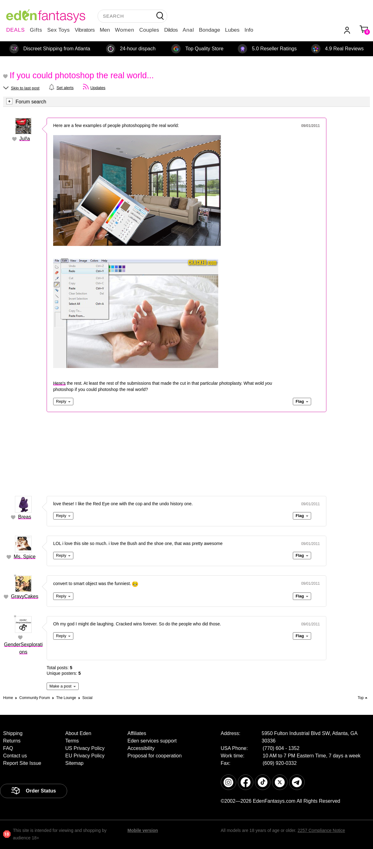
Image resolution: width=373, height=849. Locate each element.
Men (105, 30)
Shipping (12, 733)
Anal (188, 30)
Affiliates (136, 733)
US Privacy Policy (84, 748)
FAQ (8, 748)
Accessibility (140, 748)
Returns (12, 740)
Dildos (170, 30)
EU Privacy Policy (84, 755)
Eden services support (152, 740)
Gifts (36, 30)
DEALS (15, 30)
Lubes (232, 30)
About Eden (78, 733)
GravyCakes (24, 596)
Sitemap (74, 763)
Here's (59, 383)
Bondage (209, 30)
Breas (24, 517)
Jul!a (24, 138)
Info (248, 30)
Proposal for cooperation (154, 755)
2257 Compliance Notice (321, 830)
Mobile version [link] (142, 830)
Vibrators (85, 30)
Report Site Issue (22, 763)
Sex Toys (58, 30)
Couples (149, 30)
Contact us (15, 755)
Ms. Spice (24, 556)
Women (124, 30)
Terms (72, 740)
